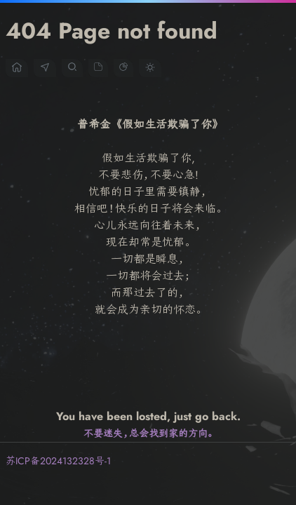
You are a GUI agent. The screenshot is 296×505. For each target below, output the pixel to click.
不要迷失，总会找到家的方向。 (148, 433)
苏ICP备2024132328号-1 (60, 461)
